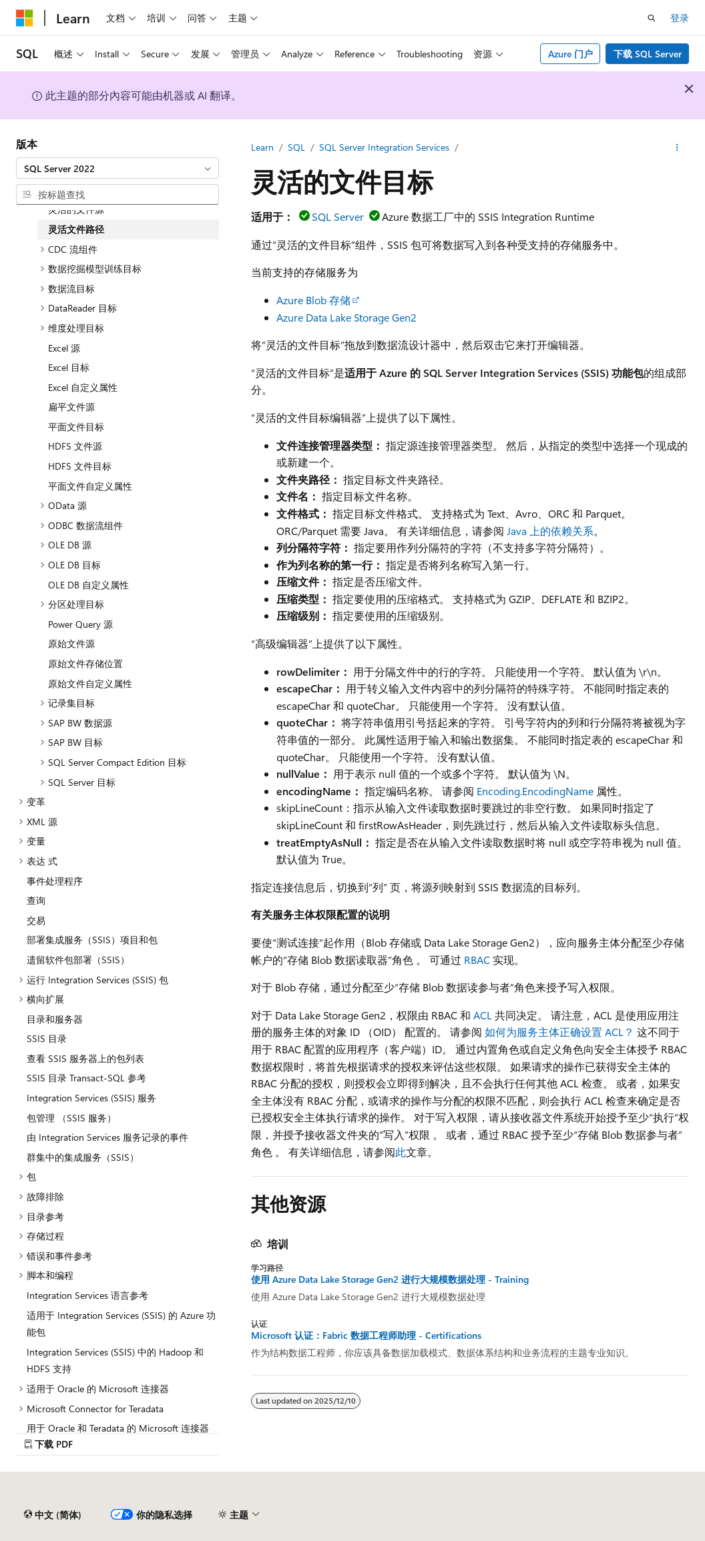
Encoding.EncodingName (535, 791)
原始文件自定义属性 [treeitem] (90, 683)
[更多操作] (677, 147)
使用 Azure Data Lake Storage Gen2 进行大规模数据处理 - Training (390, 1279)
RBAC (477, 960)
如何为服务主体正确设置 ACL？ (559, 1032)
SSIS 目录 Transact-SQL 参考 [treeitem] (86, 1077)
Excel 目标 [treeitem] (68, 367)
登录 (679, 17)
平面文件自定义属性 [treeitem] (90, 486)
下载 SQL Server (648, 53)
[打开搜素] (651, 18)
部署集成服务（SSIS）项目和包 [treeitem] (92, 939)
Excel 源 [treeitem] (64, 348)
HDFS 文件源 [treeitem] (75, 446)
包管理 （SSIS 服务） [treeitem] (71, 1117)
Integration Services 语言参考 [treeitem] (87, 1295)
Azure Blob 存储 (313, 300)
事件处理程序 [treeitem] (55, 881)
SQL (296, 147)
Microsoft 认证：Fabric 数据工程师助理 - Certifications (366, 1336)
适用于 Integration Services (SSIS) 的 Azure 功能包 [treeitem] (121, 1324)
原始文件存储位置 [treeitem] (85, 663)
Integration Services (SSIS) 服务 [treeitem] (91, 1097)
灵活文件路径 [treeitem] (76, 229)
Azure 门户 (570, 53)
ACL (482, 1015)
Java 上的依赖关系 (550, 531)
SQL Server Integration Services (384, 147)
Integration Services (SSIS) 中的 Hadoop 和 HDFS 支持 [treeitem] (115, 1361)
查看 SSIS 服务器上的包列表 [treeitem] (85, 1058)
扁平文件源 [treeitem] (71, 406)
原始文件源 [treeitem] (71, 643)
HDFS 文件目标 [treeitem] (79, 466)
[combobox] (117, 168)
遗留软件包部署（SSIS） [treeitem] (78, 959)
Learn (262, 147)
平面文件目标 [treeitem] (76, 426)
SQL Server (338, 216)
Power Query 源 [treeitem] (80, 624)
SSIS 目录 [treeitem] (47, 1038)
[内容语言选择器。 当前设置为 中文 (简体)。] (52, 1515)
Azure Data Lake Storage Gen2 (346, 317)
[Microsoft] (24, 18)
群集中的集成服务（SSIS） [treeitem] (83, 1157)
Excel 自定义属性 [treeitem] (83, 387)
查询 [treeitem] (36, 900)
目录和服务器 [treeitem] (55, 1019)
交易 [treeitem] (36, 920)
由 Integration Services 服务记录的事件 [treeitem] (107, 1137)
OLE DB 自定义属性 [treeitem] (88, 584)
